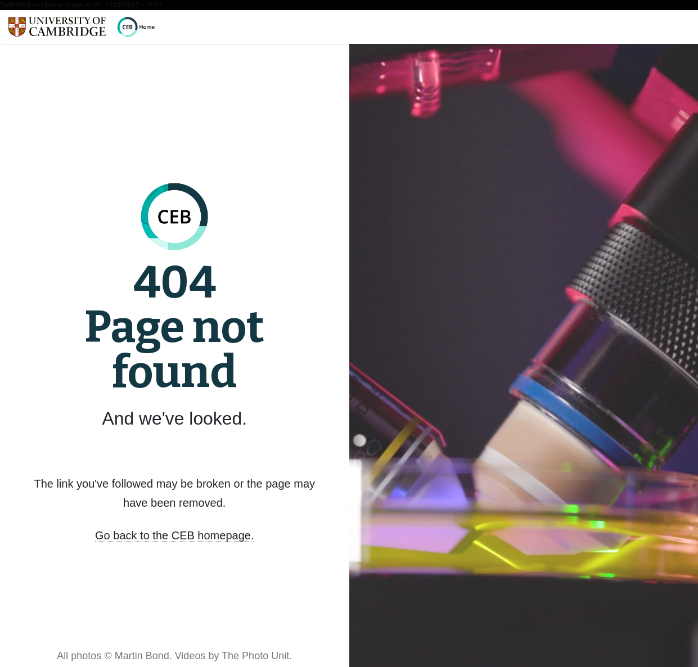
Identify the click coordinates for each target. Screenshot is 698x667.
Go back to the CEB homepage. (174, 535)
